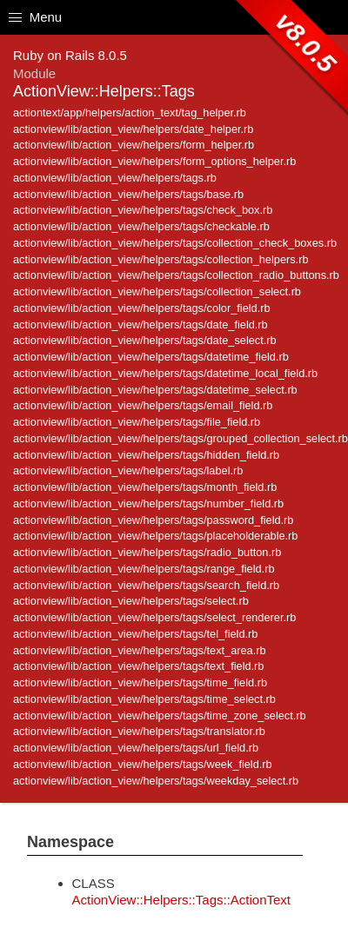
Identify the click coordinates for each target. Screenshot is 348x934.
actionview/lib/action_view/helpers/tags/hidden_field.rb (146, 454)
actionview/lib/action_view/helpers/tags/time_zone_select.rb (159, 715)
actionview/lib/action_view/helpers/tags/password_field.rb (153, 520)
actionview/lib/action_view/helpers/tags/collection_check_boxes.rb (175, 242)
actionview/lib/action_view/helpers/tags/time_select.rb (144, 698)
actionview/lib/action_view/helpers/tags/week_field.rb (142, 764)
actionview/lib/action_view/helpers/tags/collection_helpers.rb (160, 259)
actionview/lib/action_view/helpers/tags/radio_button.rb (147, 552)
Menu (35, 17)
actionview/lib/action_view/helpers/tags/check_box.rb (142, 209)
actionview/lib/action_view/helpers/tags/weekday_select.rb (155, 780)
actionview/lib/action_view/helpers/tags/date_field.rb (140, 324)
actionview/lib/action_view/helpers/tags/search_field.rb (146, 585)
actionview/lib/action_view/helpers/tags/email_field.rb (142, 405)
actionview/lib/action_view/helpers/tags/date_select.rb (145, 340)
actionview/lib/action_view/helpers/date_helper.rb (133, 129)
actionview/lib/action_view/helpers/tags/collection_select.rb (157, 291)
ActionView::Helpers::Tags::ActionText (181, 899)
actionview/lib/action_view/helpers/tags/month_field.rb (145, 486)
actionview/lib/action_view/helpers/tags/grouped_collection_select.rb (180, 438)
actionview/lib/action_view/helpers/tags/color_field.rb (142, 308)
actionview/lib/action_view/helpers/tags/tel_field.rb (135, 633)
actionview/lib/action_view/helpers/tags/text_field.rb (138, 665)
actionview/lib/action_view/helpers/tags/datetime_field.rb (151, 356)
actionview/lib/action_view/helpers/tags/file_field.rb (136, 421)
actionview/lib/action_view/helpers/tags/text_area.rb (139, 650)
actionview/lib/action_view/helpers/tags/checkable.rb (141, 226)
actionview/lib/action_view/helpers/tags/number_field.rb (148, 503)
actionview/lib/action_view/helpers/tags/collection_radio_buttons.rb (176, 275)
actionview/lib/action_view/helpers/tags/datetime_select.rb (155, 389)
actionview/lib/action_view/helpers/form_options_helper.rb (154, 161)
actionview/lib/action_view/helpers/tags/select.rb (131, 600)
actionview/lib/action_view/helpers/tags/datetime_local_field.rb (165, 373)
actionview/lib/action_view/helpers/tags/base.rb (128, 194)
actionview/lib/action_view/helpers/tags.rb (115, 177)
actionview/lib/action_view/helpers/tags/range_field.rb (144, 568)
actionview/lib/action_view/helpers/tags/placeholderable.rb (155, 535)
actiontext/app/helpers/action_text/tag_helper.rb (129, 112)
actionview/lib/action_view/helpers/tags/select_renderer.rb (154, 617)
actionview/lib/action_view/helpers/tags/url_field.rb (135, 747)
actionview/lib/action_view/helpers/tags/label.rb (128, 470)
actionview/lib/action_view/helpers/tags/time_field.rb (140, 682)
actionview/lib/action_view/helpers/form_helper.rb (133, 144)
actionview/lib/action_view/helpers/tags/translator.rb (139, 731)
